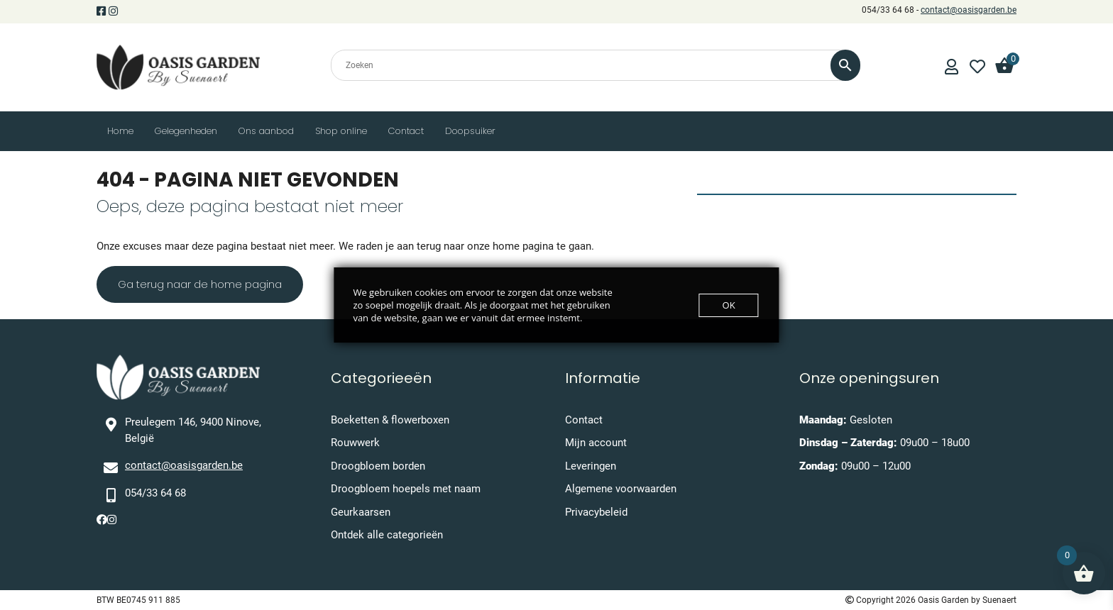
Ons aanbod (266, 131)
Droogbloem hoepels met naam (406, 488)
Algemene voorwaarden (620, 488)
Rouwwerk (355, 442)
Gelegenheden (186, 131)
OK (729, 305)
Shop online (341, 131)
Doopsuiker (470, 131)
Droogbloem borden (378, 466)
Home (120, 131)
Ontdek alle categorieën (387, 534)
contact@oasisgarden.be (968, 10)
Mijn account (596, 442)
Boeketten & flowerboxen (390, 420)
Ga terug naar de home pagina (200, 284)
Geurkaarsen (360, 512)
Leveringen (590, 466)
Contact (406, 131)
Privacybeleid (596, 512)
